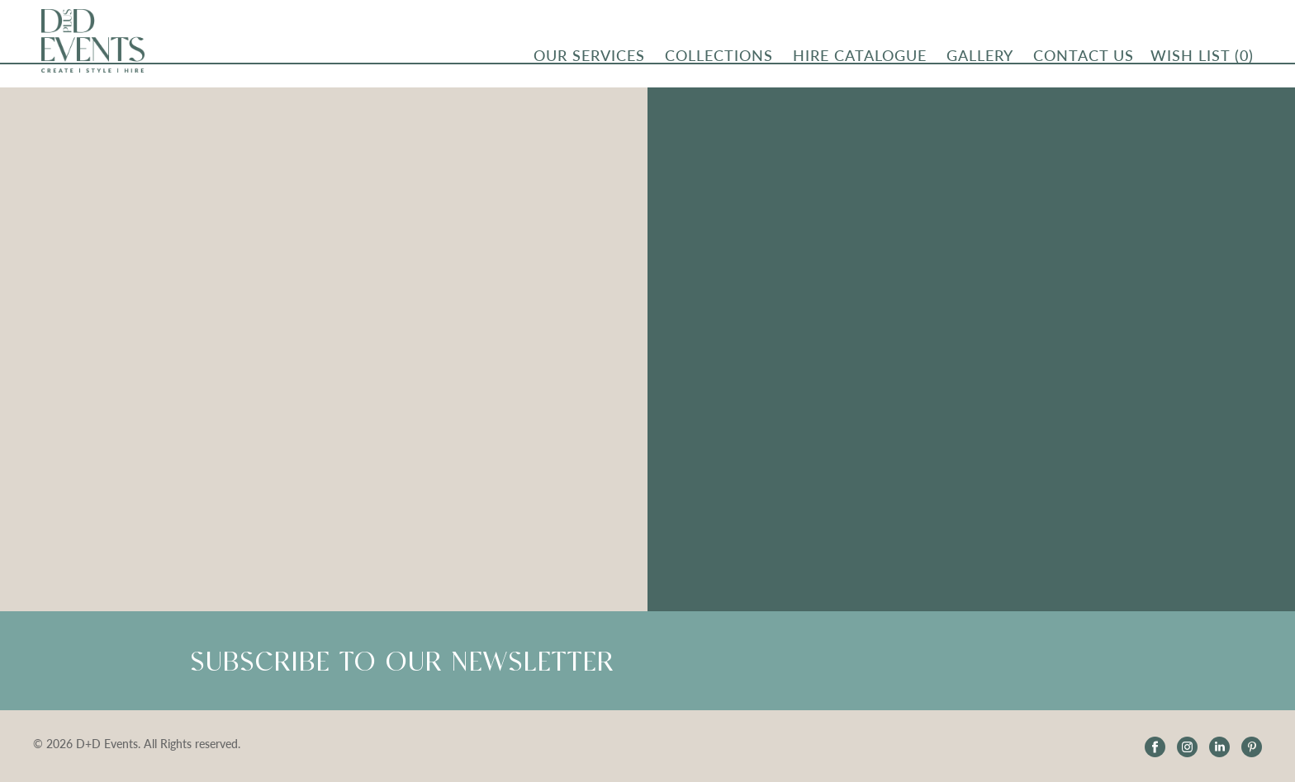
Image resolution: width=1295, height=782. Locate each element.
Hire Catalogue (860, 58)
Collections (719, 58)
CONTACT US (1083, 58)
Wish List (1202, 58)
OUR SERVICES (589, 58)
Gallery (979, 58)
